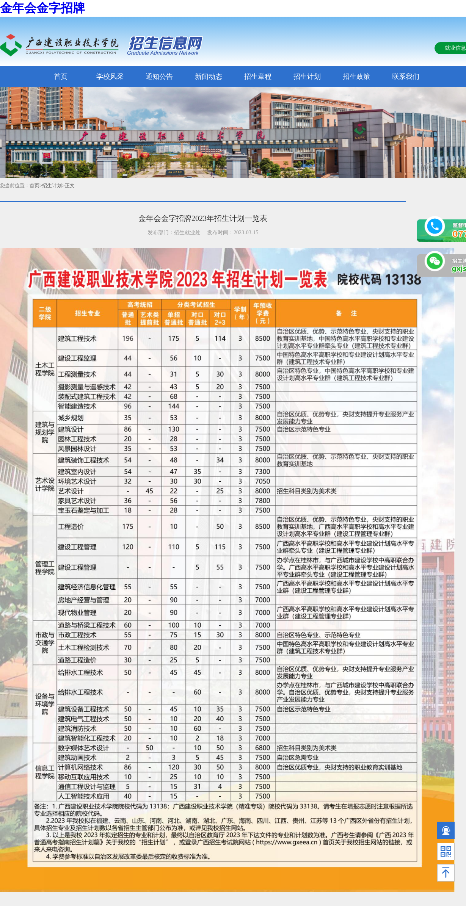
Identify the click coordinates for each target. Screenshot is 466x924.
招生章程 (257, 76)
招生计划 (307, 76)
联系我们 (405, 76)
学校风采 (110, 76)
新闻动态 (208, 76)
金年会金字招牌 (42, 8)
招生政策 (356, 76)
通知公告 (159, 76)
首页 (60, 76)
